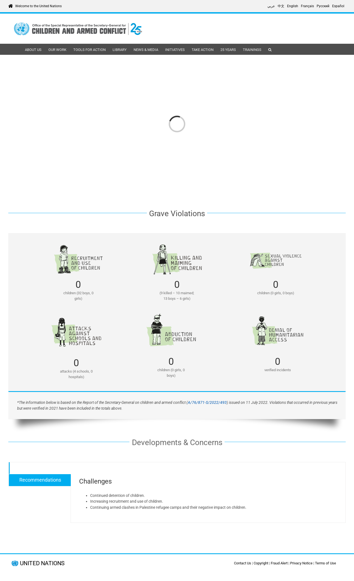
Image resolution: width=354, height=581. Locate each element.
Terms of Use (325, 563)
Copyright (261, 563)
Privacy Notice (301, 563)
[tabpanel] (208, 492)
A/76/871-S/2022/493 (207, 402)
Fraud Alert (279, 563)
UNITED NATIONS (42, 563)
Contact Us (242, 563)
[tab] (40, 468)
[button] (270, 49)
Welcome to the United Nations (38, 6)
